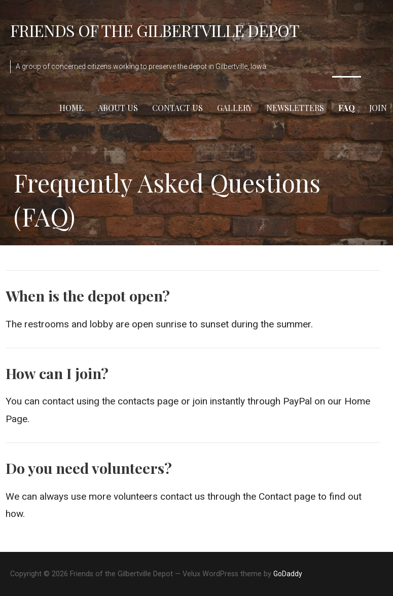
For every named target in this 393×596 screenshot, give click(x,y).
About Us (118, 107)
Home (71, 107)
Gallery (234, 107)
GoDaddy (287, 574)
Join (378, 107)
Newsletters (295, 107)
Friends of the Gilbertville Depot (154, 30)
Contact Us (177, 107)
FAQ (346, 107)
